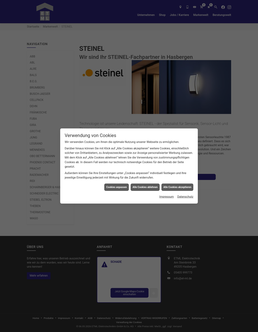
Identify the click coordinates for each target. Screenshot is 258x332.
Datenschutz (185, 187)
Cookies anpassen (116, 177)
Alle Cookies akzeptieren (177, 177)
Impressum (166, 187)
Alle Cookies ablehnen (145, 177)
